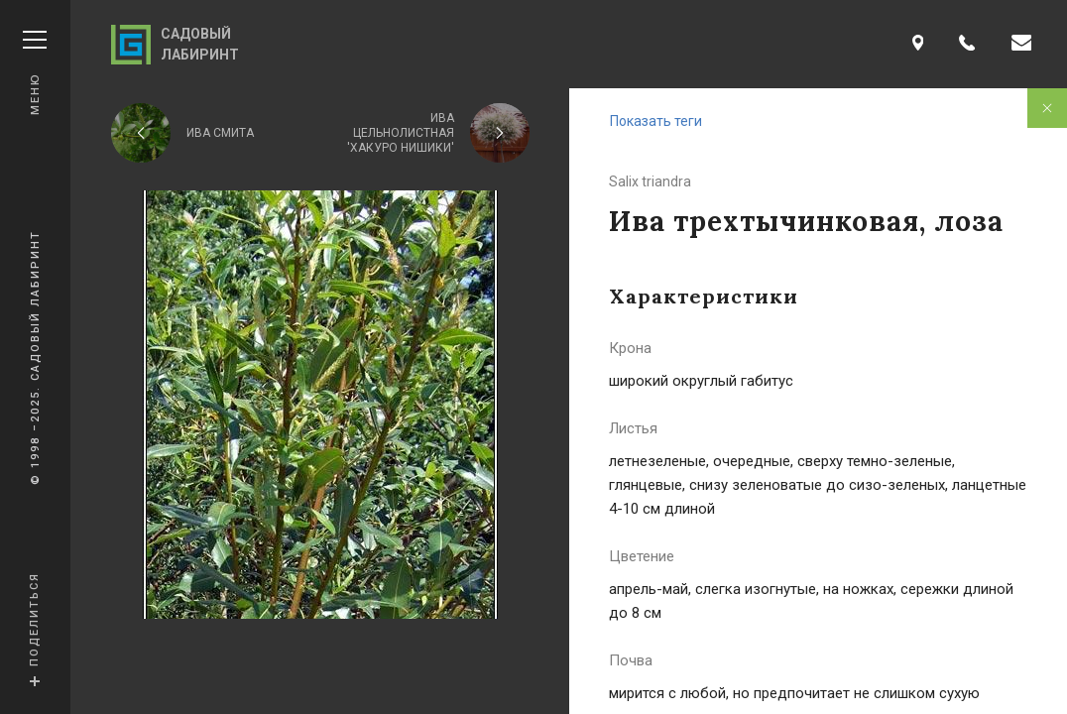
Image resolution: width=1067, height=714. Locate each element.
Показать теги (656, 121)
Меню (35, 73)
